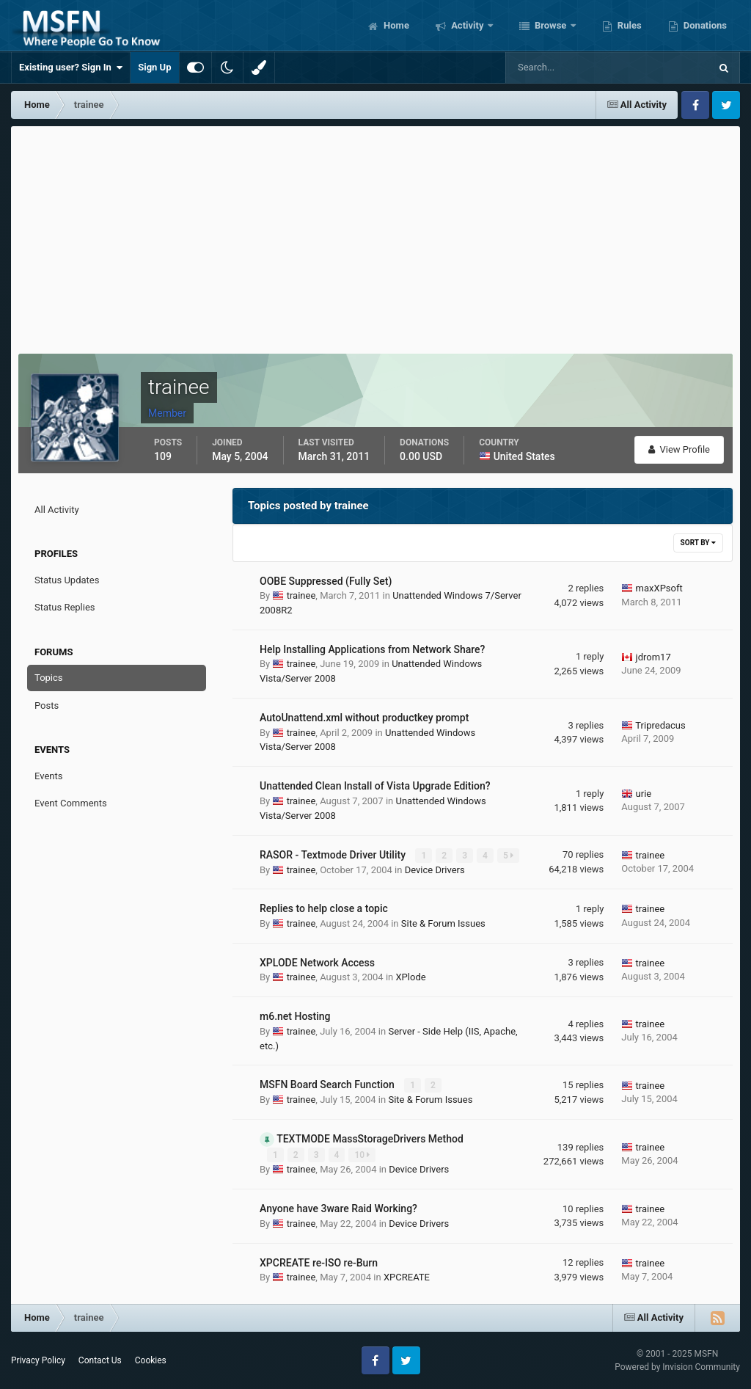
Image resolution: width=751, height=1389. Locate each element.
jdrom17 (653, 657)
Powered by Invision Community (677, 1367)
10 (362, 1155)
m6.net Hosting (295, 1016)
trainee (301, 595)
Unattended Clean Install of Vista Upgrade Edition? (375, 786)
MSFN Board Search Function (328, 1084)
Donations (704, 25)
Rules (628, 25)
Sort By (698, 543)
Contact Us (100, 1360)
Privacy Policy (38, 1360)
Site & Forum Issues (443, 923)
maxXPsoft (659, 588)
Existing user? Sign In (70, 67)
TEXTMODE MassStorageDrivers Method (370, 1139)
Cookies (150, 1360)
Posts (46, 705)
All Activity (56, 509)
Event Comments (70, 803)
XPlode (410, 976)
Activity (467, 25)
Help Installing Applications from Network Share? (372, 649)
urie (644, 793)
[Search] (563, 67)
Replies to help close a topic (324, 908)
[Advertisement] (375, 236)
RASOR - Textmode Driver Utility (334, 855)
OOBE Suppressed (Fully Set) (326, 581)
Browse (550, 25)
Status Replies (64, 607)
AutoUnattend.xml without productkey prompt (364, 717)
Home (395, 25)
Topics (48, 677)
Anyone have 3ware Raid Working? (338, 1208)
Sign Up (154, 67)
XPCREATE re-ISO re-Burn (319, 1263)
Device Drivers (435, 869)
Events (48, 775)
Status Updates (66, 580)
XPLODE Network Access (317, 963)
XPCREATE (407, 1277)
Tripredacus (660, 725)
